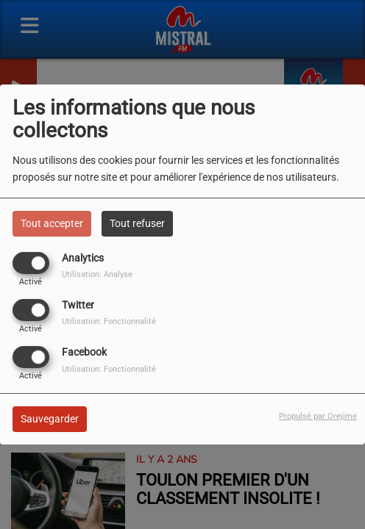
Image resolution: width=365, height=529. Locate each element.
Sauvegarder (50, 419)
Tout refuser (137, 223)
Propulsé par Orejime (318, 416)
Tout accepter (52, 223)
